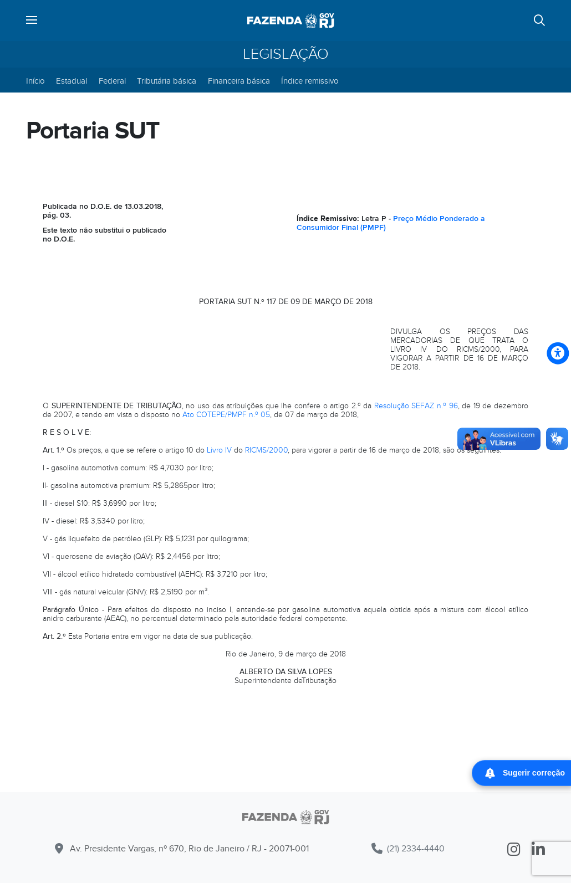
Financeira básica (239, 81)
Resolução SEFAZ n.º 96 (416, 405)
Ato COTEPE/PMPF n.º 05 (226, 414)
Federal (112, 81)
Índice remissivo (310, 81)
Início (35, 81)
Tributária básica (166, 81)
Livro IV (219, 450)
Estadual (71, 81)
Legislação (286, 54)
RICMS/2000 (266, 450)
